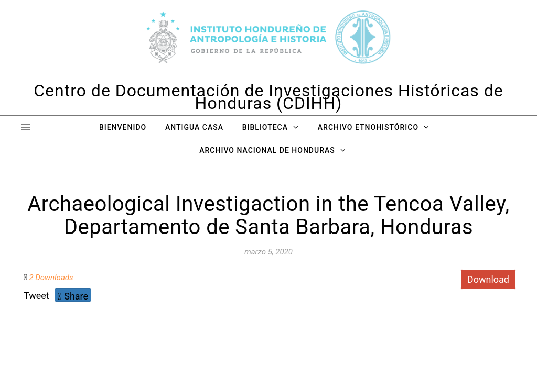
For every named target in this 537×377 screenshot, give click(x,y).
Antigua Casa (194, 127)
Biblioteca (265, 127)
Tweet (36, 295)
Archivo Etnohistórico (368, 127)
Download (488, 279)
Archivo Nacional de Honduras (267, 150)
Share (73, 296)
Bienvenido (122, 127)
